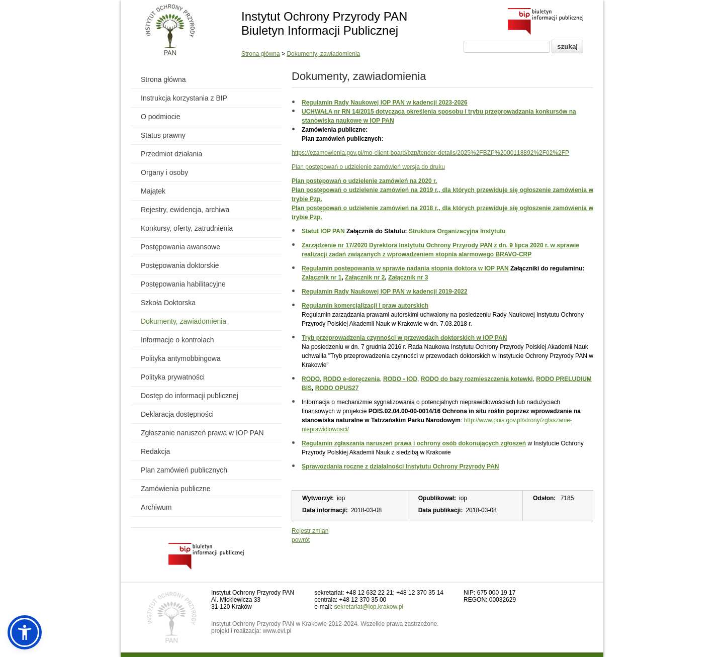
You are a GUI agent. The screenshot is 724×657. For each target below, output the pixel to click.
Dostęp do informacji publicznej (189, 396)
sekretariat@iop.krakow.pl (369, 606)
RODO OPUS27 (337, 388)
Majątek (153, 191)
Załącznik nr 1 (321, 277)
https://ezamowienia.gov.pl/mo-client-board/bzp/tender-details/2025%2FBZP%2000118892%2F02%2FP (430, 152)
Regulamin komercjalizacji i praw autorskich (365, 305)
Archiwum (156, 507)
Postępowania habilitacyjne (183, 284)
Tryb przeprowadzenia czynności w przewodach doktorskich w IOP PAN (404, 337)
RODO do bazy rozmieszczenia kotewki (477, 379)
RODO (311, 379)
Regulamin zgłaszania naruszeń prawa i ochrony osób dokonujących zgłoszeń (414, 443)
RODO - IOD (400, 379)
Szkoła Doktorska (168, 303)
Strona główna (260, 53)
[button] (24, 632)
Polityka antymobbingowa (181, 358)
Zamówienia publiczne (176, 489)
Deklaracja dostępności (177, 414)
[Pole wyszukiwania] (507, 47)
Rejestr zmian (310, 530)
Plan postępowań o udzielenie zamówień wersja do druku (368, 166)
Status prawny (163, 135)
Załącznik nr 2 (365, 277)
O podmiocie (160, 117)
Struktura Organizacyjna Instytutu (457, 231)
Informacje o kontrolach (177, 340)
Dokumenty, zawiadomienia (323, 53)
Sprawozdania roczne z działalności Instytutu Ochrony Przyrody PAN (400, 466)
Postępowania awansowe (180, 247)
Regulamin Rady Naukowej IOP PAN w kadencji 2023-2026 (385, 102)
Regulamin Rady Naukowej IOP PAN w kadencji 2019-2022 (385, 291)
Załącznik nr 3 (408, 277)
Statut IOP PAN (323, 231)
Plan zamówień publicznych (184, 470)
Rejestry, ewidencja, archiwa (185, 210)
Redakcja (155, 451)
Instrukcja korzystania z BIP (184, 98)
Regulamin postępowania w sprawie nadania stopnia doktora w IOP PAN (405, 268)
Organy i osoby (164, 172)
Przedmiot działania (171, 154)
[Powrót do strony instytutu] (170, 31)
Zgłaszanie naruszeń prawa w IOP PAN (202, 433)
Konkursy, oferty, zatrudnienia (187, 228)
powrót (301, 539)
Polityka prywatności (173, 377)
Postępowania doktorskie (180, 265)
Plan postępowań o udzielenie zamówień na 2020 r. (364, 180)
